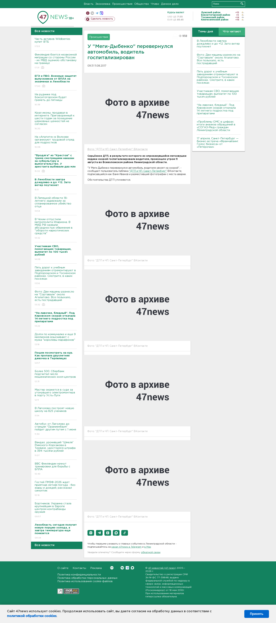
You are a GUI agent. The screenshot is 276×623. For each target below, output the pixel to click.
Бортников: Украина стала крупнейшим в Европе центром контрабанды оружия (56, 510)
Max (132, 567)
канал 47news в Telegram (126, 547)
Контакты (79, 568)
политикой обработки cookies (32, 616)
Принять (256, 614)
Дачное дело (170, 4)
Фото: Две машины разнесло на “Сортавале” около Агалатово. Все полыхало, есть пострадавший (56, 298)
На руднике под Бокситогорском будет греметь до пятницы (56, 99)
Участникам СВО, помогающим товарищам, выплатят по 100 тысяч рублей (218, 94)
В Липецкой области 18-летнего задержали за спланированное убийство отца (56, 205)
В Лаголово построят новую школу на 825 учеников (56, 412)
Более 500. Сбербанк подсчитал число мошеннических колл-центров (56, 376)
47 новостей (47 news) (162, 568)
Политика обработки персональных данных (87, 578)
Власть (88, 4)
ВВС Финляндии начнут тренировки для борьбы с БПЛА (56, 469)
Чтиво (155, 4)
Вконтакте (112, 567)
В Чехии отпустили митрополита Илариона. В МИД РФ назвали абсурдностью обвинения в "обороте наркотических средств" (56, 228)
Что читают (232, 31)
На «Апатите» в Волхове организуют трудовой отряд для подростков (56, 142)
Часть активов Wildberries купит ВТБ (56, 43)
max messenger (101, 13)
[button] (90, 533)
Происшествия (122, 4)
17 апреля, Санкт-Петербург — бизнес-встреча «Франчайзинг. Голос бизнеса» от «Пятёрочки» (218, 142)
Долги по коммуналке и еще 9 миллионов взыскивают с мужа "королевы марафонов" (56, 339)
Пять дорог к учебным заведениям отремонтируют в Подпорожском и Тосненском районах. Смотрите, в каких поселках (56, 275)
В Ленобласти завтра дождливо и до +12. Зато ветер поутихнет (218, 44)
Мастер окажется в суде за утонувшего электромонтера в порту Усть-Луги (56, 395)
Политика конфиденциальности (79, 575)
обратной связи (150, 552)
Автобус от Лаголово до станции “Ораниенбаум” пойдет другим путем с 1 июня (56, 429)
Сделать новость (102, 19)
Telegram (127, 567)
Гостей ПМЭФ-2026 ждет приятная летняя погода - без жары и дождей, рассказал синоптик (56, 489)
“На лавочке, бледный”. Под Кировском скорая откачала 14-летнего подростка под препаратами (216, 109)
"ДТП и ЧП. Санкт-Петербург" (148, 171)
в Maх (147, 547)
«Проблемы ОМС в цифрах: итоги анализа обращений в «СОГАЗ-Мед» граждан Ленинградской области (216, 126)
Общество (141, 4)
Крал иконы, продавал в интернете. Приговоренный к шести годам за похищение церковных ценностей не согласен (56, 121)
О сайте (62, 568)
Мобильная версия (87, 13)
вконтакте (92, 13)
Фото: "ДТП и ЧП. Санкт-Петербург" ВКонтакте (117, 149)
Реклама (96, 568)
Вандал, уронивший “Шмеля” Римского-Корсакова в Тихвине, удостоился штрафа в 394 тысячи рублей (56, 449)
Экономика (102, 4)
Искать (242, 3)
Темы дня (205, 31)
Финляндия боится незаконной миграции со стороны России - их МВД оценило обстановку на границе (56, 61)
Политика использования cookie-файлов (85, 581)
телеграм (97, 13)
